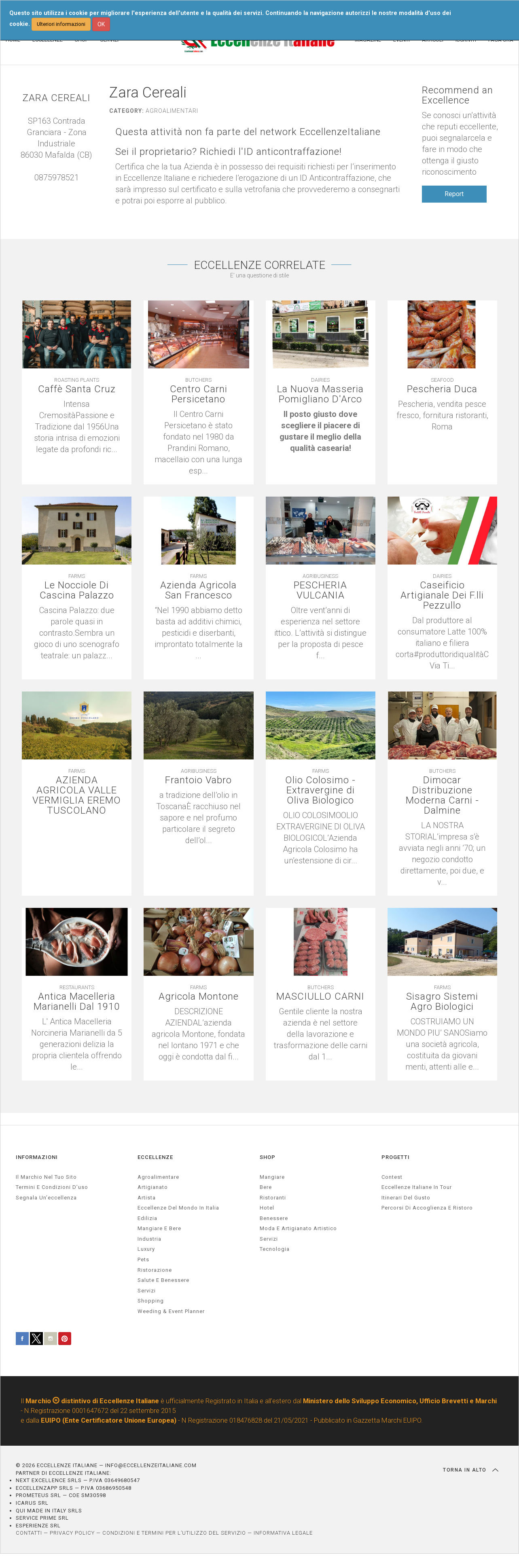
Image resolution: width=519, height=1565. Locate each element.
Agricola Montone (199, 997)
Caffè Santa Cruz (77, 389)
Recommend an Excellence (457, 95)
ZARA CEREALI (56, 98)
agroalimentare (158, 1177)
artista (147, 1198)
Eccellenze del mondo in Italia (178, 1208)
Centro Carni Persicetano (198, 394)
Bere (266, 1187)
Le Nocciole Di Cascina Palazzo (77, 590)
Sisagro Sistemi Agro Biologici (442, 1002)
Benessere (274, 1218)
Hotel (267, 1208)
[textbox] (320, 431)
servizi (147, 1291)
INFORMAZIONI (37, 1157)
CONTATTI (29, 1533)
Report (454, 194)
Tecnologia (275, 1249)
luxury (146, 1249)
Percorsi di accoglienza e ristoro (427, 1208)
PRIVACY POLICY (72, 1533)
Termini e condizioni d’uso (52, 1187)
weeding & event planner (171, 1311)
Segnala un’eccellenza (46, 1198)
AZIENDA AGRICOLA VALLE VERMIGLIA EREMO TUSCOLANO (76, 795)
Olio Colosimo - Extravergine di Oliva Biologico (320, 790)
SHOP (267, 1157)
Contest (391, 1177)
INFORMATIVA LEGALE (283, 1533)
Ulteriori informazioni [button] (61, 24)
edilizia (147, 1218)
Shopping (151, 1301)
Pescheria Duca (442, 389)
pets (143, 1259)
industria (149, 1239)
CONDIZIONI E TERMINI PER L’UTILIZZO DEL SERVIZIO (174, 1533)
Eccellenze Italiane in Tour (416, 1187)
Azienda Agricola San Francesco (198, 590)
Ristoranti (273, 1198)
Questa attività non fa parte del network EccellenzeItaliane (248, 132)
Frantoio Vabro (198, 780)
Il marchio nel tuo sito (46, 1177)
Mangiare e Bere (159, 1228)
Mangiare (272, 1177)
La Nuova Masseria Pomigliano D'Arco (320, 394)
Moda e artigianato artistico (298, 1228)
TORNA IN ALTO (470, 1470)
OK (101, 24)
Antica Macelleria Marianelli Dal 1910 (77, 1002)
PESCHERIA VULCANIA (320, 590)
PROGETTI (395, 1157)
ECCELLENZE (155, 1157)
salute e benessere (163, 1280)
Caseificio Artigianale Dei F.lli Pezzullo (442, 595)
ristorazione (155, 1270)
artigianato (153, 1187)
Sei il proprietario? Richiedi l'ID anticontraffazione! (228, 152)
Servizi (269, 1239)
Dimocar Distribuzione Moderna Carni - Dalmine (442, 795)
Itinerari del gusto (405, 1198)
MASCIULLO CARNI (320, 997)
